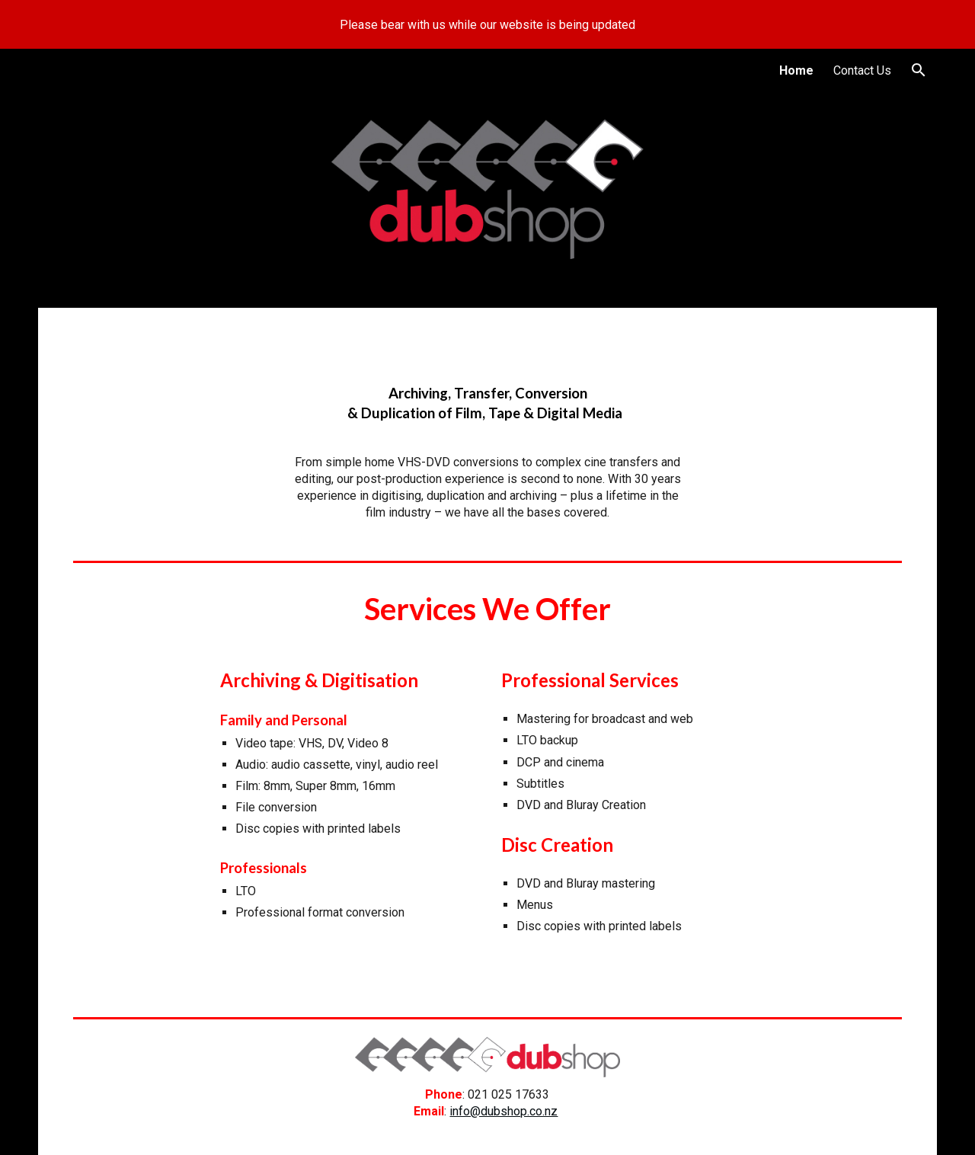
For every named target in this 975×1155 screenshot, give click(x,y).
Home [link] (796, 70)
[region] (487, 24)
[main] (487, 404)
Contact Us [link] (862, 70)
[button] (918, 70)
